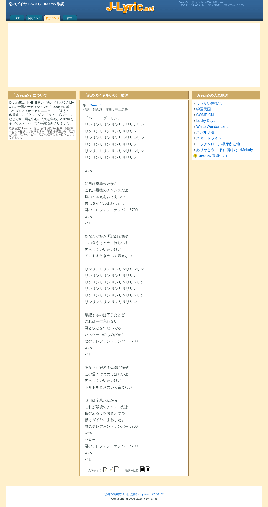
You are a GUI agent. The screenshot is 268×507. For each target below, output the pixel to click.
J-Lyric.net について (151, 494)
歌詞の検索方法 (114, 494)
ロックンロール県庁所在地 (218, 144)
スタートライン (209, 138)
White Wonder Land (212, 127)
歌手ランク (52, 18)
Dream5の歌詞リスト (213, 156)
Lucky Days (205, 121)
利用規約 (131, 494)
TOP (17, 18)
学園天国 (203, 109)
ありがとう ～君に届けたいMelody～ (226, 150)
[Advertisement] (134, 55)
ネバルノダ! (205, 132)
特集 (69, 18)
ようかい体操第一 (210, 103)
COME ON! (205, 115)
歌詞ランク (34, 18)
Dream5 (95, 105)
